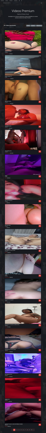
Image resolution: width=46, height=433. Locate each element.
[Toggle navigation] (41, 3)
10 (31, 429)
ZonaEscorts (7, 3)
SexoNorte (2, 0)
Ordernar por (39, 25)
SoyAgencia (15, 0)
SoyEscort (10, 0)
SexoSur (7, 0)
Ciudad (28, 25)
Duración (33, 25)
